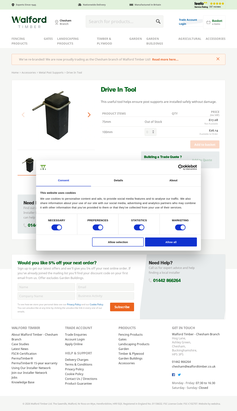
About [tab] (173, 180)
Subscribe (122, 307)
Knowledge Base (23, 382)
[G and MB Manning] (29, 22)
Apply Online (74, 344)
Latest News (20, 349)
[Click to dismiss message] (217, 59)
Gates (48, 39)
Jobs (14, 377)
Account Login (75, 339)
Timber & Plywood (104, 41)
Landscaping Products (68, 41)
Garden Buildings (154, 41)
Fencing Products (19, 41)
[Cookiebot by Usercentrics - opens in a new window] (181, 167)
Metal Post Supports (51, 72)
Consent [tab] (63, 180)
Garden (135, 39)
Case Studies (20, 344)
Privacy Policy (74, 304)
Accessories (215, 39)
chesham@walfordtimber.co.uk (194, 366)
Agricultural (189, 39)
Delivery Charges (76, 360)
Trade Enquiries (76, 335)
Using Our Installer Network (31, 368)
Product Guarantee (78, 383)
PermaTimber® (22, 358)
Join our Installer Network (29, 373)
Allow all (171, 242)
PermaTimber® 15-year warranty (34, 363)
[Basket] (214, 22)
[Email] (105, 287)
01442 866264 (167, 280)
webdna (215, 403)
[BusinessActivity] (105, 296)
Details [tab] (118, 180)
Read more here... (165, 59)
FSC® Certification (24, 354)
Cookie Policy (96, 304)
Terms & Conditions (78, 364)
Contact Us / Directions (81, 379)
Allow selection (118, 242)
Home (15, 72)
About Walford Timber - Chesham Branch (35, 337)
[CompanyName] (46, 296)
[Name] (46, 287)
